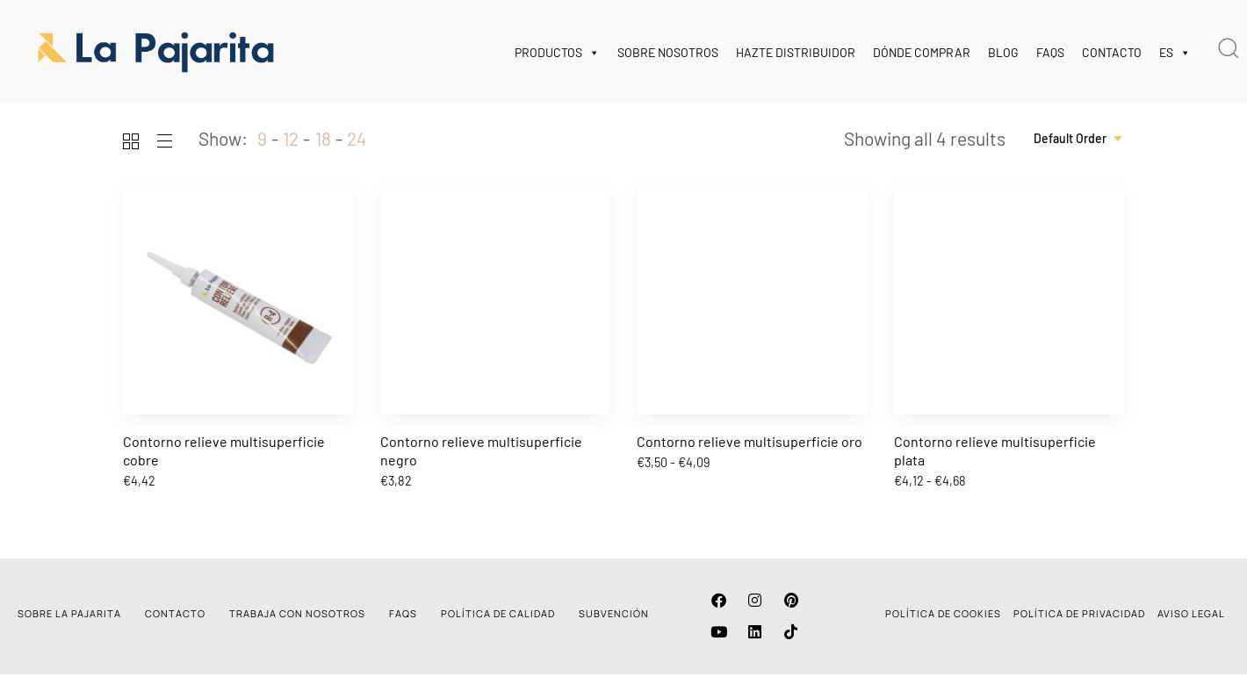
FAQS (1050, 52)
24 (357, 138)
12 (291, 138)
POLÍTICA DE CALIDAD (498, 613)
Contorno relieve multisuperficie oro (749, 441)
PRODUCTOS (557, 52)
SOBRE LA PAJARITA (69, 613)
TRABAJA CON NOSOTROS (297, 613)
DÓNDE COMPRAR (921, 52)
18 (323, 138)
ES (1175, 52)
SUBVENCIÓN (614, 613)
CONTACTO (1112, 52)
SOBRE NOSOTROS (667, 52)
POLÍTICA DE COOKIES (943, 613)
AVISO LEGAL (1191, 613)
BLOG (1003, 52)
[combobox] (1079, 139)
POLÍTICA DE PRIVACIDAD (1079, 613)
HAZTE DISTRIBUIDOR (795, 52)
